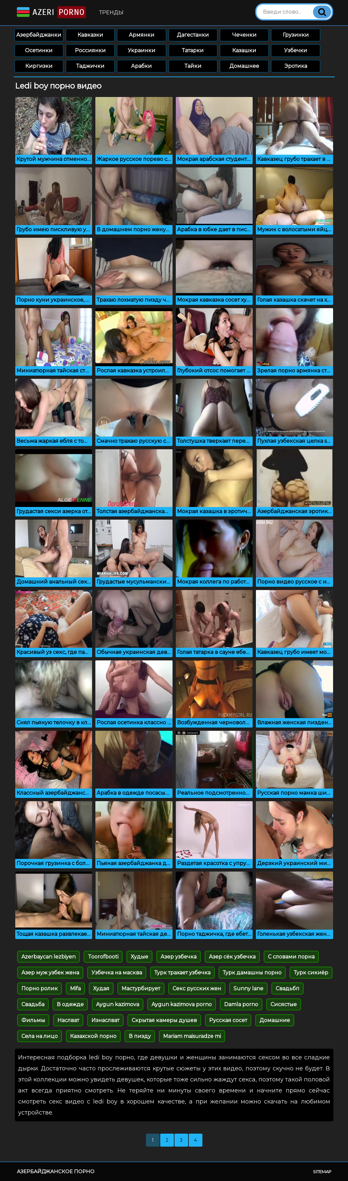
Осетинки (39, 50)
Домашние (274, 1020)
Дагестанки (193, 35)
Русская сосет (228, 1020)
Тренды (111, 12)
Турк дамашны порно (252, 973)
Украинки (141, 50)
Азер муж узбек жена (50, 973)
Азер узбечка (179, 957)
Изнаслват (105, 1020)
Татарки (193, 50)
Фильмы (33, 1020)
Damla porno (241, 1004)
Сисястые (283, 1004)
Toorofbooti (103, 957)
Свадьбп (287, 988)
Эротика (295, 66)
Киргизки (39, 66)
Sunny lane (248, 988)
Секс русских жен (197, 988)
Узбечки (295, 50)
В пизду (140, 1036)
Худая (101, 988)
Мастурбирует (141, 988)
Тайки (193, 66)
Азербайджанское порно (55, 1171)
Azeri (51, 12)
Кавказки (90, 35)
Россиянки (90, 50)
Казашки (244, 50)
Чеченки (244, 35)
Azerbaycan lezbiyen (48, 957)
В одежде (70, 1004)
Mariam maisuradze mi (192, 1036)
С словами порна (291, 957)
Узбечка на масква (116, 973)
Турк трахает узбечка (182, 973)
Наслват (68, 1020)
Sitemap (322, 1171)
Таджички (90, 66)
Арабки (141, 66)
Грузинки (296, 35)
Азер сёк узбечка (232, 957)
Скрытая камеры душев (164, 1020)
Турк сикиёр (311, 973)
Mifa (75, 988)
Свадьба (32, 1004)
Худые (139, 957)
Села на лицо (39, 1036)
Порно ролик (39, 988)
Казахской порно (93, 1036)
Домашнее (244, 66)
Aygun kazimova (117, 1004)
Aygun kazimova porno (181, 1004)
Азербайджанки (38, 35)
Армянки (141, 35)
